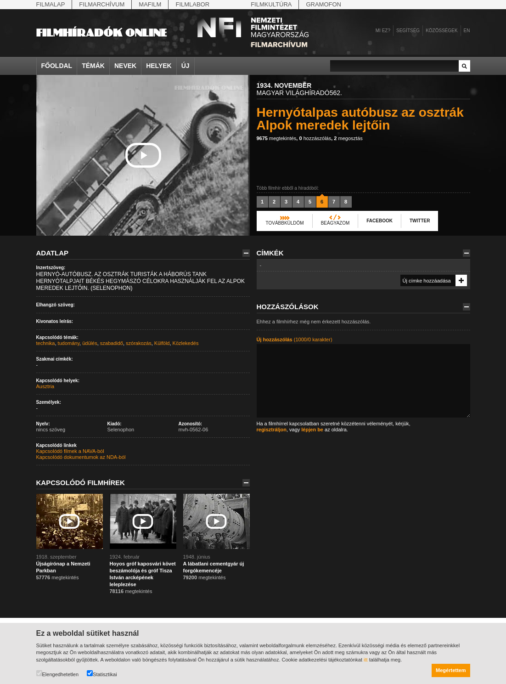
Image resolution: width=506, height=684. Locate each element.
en (467, 30)
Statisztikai (102, 673)
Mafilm (150, 4)
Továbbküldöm (285, 223)
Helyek (159, 65)
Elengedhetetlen (57, 673)
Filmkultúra (271, 4)
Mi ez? (383, 30)
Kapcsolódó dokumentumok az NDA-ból (81, 457)
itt (366, 659)
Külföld (162, 343)
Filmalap (50, 4)
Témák (93, 65)
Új (185, 65)
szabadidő (111, 343)
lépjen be (312, 429)
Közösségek (441, 30)
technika (45, 343)
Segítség (408, 30)
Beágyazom (335, 223)
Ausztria (45, 386)
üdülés (89, 343)
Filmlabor (192, 4)
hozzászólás (315, 138)
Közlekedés (186, 343)
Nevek (125, 65)
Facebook (379, 220)
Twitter (420, 220)
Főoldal (57, 65)
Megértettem (451, 670)
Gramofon (323, 4)
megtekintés (277, 138)
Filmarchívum (101, 4)
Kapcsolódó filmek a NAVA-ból (70, 451)
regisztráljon (272, 429)
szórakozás (139, 343)
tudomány (69, 343)
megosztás (348, 138)
